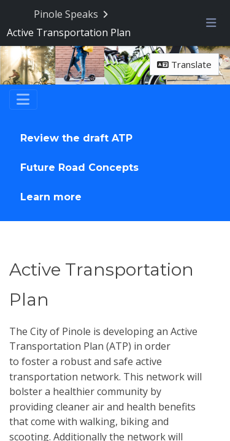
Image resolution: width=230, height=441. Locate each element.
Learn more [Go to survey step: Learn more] (51, 197)
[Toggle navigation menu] (210, 23)
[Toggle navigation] (23, 100)
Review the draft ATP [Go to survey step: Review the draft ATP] (76, 139)
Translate (184, 65)
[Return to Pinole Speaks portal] (72, 14)
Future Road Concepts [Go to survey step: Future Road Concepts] (79, 168)
